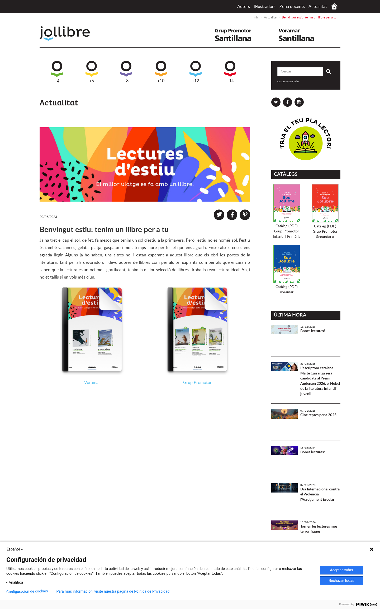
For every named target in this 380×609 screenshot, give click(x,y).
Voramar (92, 383)
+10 (161, 72)
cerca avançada (288, 81)
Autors (243, 6)
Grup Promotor (197, 383)
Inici (334, 6)
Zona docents (292, 6)
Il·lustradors (265, 6)
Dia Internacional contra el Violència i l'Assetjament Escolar (320, 494)
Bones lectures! (312, 331)
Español (15, 549)
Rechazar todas (341, 580)
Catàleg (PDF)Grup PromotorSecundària (325, 232)
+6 (92, 72)
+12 (195, 72)
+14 (230, 72)
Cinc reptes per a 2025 (318, 415)
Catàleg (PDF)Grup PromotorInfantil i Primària (286, 231)
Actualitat (317, 6)
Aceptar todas (341, 570)
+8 (126, 72)
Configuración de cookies (27, 591)
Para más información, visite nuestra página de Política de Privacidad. (113, 591)
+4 (57, 72)
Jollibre (69, 33)
